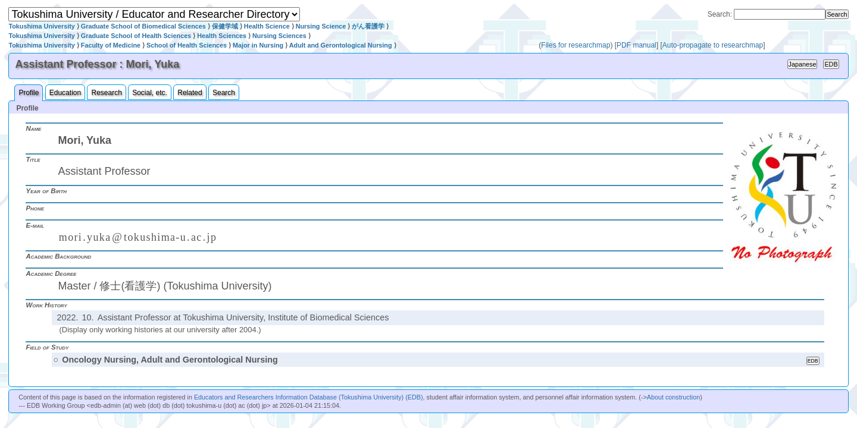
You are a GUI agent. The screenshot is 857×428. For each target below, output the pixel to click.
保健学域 (225, 26)
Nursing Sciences (279, 35)
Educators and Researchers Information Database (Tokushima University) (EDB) (308, 397)
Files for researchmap (575, 45)
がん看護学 (368, 26)
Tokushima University (41, 26)
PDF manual (636, 45)
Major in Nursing (258, 45)
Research (106, 93)
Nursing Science (321, 26)
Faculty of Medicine (110, 45)
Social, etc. (149, 93)
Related (189, 93)
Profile (28, 93)
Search (223, 93)
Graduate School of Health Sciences (136, 35)
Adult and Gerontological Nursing (340, 45)
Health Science (267, 26)
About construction (673, 397)
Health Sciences (221, 35)
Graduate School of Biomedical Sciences (143, 26)
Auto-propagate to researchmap (712, 45)
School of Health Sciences (186, 45)
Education (65, 93)
